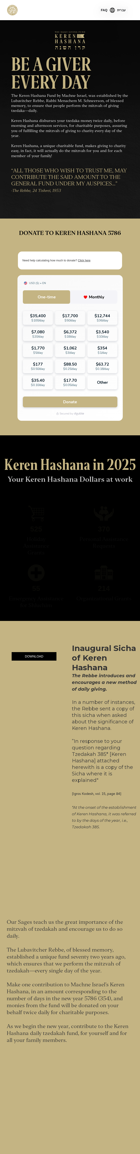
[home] (12, 10)
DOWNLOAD (34, 656)
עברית (121, 10)
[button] (130, 10)
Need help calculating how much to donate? (56, 260)
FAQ (104, 10)
